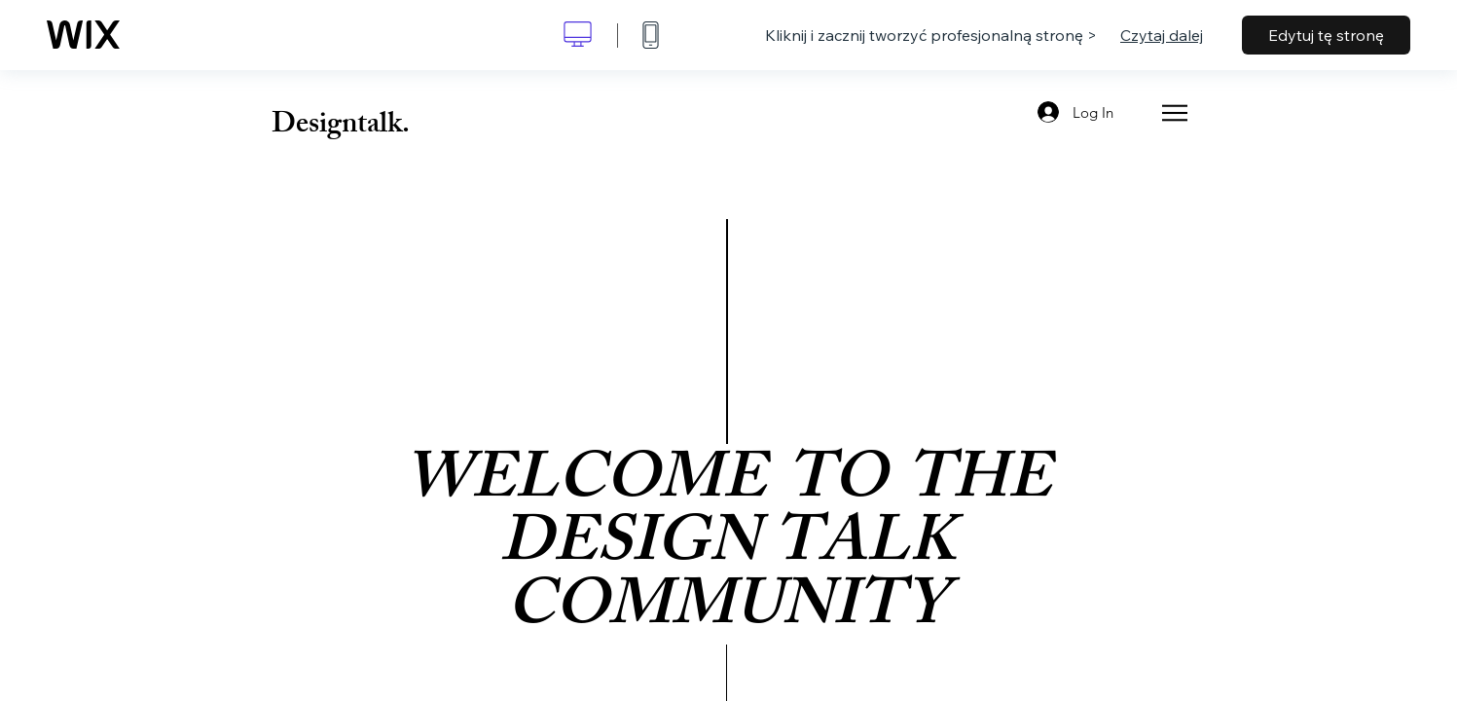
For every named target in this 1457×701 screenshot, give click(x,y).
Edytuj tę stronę (1326, 35)
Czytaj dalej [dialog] (1161, 35)
